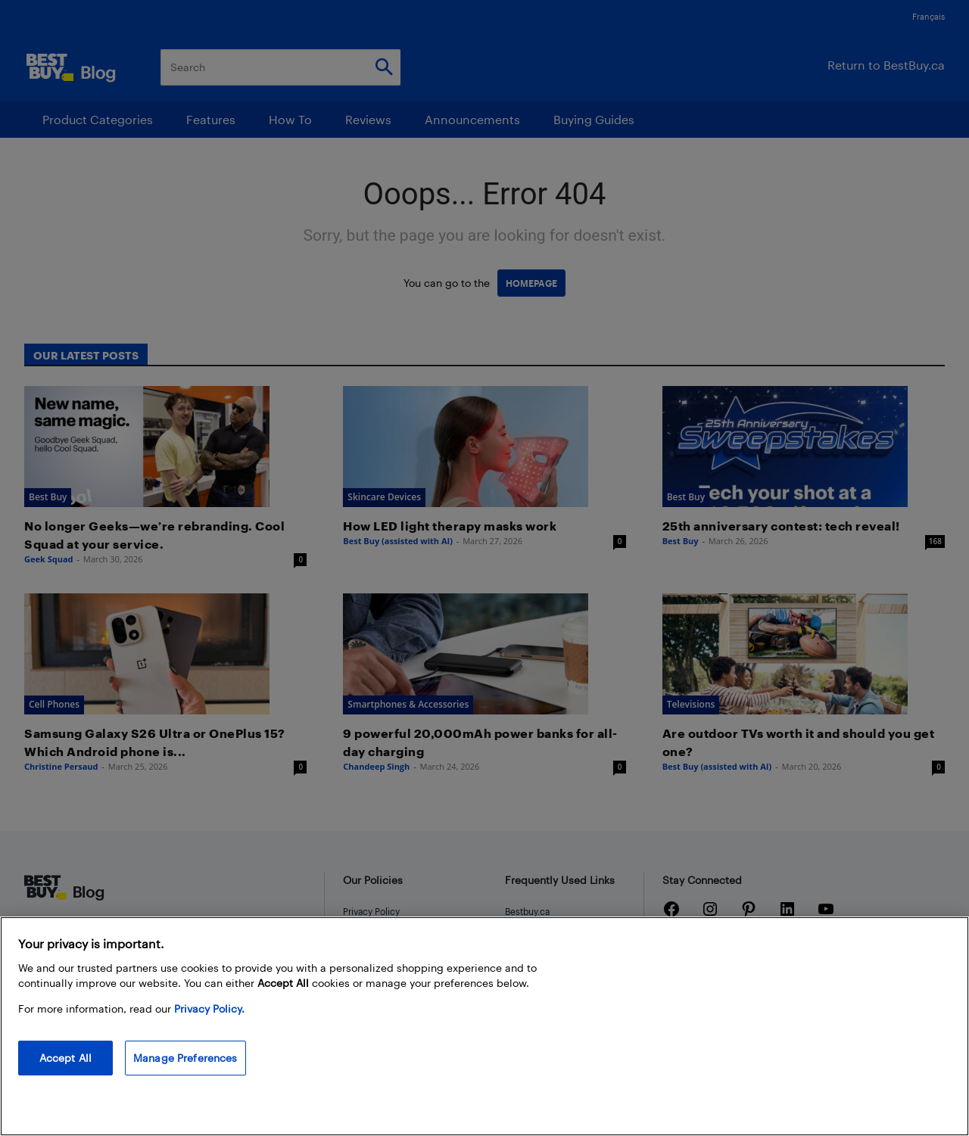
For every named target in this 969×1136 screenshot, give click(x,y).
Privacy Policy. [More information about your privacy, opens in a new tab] (209, 1008)
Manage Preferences (185, 1057)
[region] (484, 1026)
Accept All (65, 1057)
